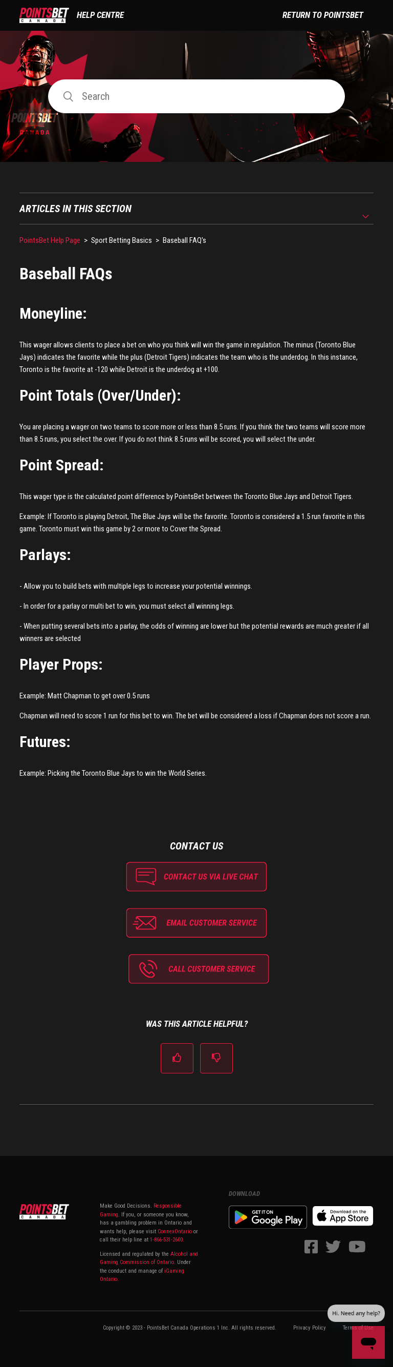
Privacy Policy (309, 1327)
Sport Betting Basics (121, 240)
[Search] (196, 96)
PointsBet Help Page (49, 240)
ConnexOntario (175, 1231)
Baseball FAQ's (184, 240)
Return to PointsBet (322, 15)
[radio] (177, 1058)
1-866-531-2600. (167, 1239)
